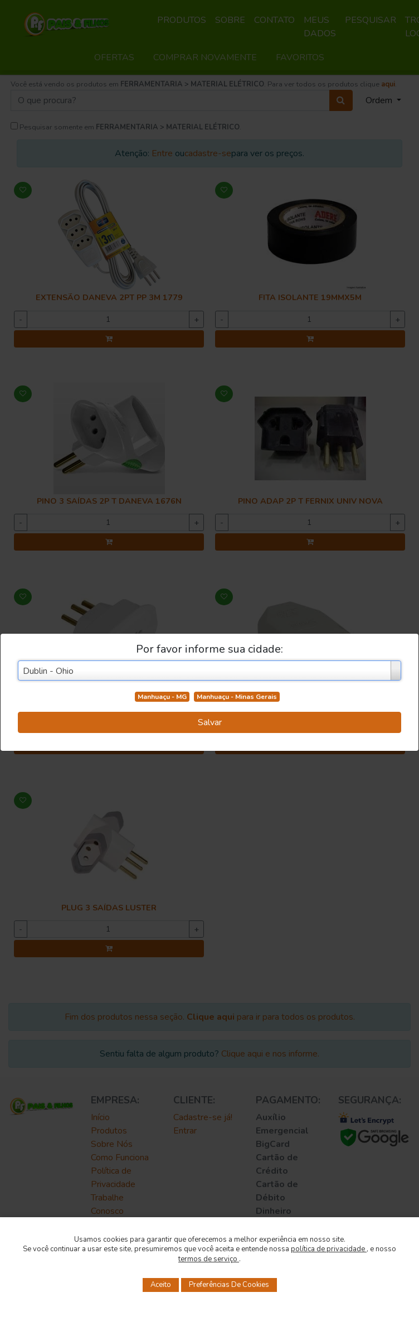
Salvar (210, 722)
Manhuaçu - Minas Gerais (237, 696)
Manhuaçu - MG (162, 696)
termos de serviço (208, 1259)
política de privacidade (329, 1249)
